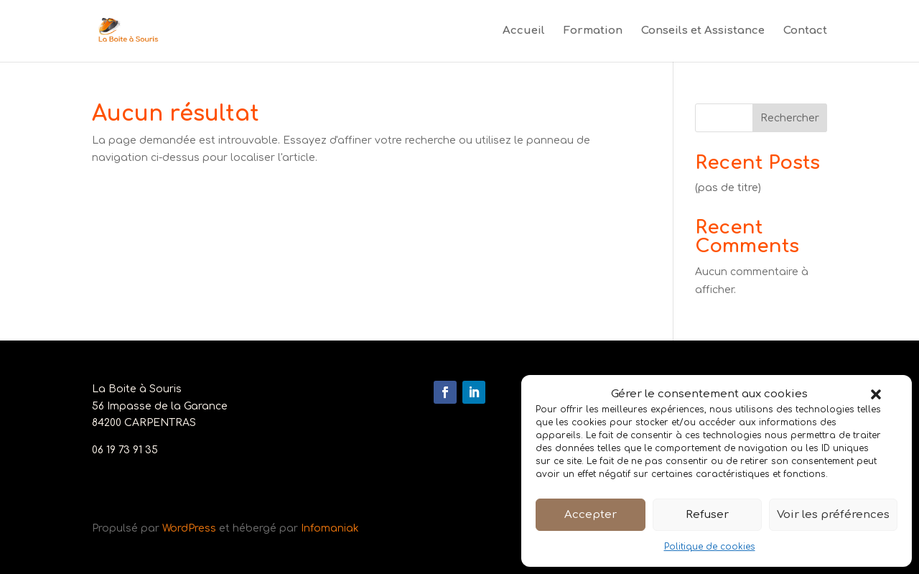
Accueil (524, 31)
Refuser (707, 515)
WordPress (189, 528)
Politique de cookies (709, 547)
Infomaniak (330, 528)
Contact (805, 31)
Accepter (590, 515)
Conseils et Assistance (703, 31)
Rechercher (789, 118)
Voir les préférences (833, 515)
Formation (593, 31)
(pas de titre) (728, 187)
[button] (876, 394)
